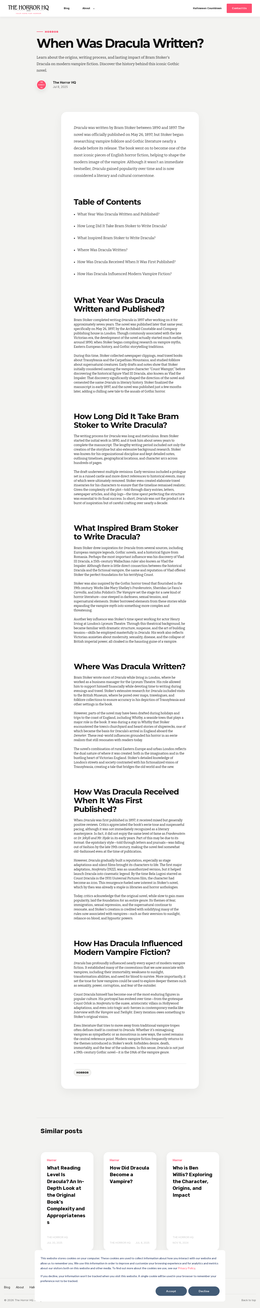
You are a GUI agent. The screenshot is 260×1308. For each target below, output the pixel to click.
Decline (204, 1291)
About (20, 1287)
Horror (82, 1072)
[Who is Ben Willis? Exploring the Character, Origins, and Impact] (192, 1201)
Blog (7, 1287)
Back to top (249, 1300)
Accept (171, 1291)
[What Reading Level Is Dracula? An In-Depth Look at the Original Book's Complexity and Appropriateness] (67, 1201)
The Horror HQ (64, 82)
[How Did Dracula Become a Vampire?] (129, 1201)
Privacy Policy (186, 1268)
